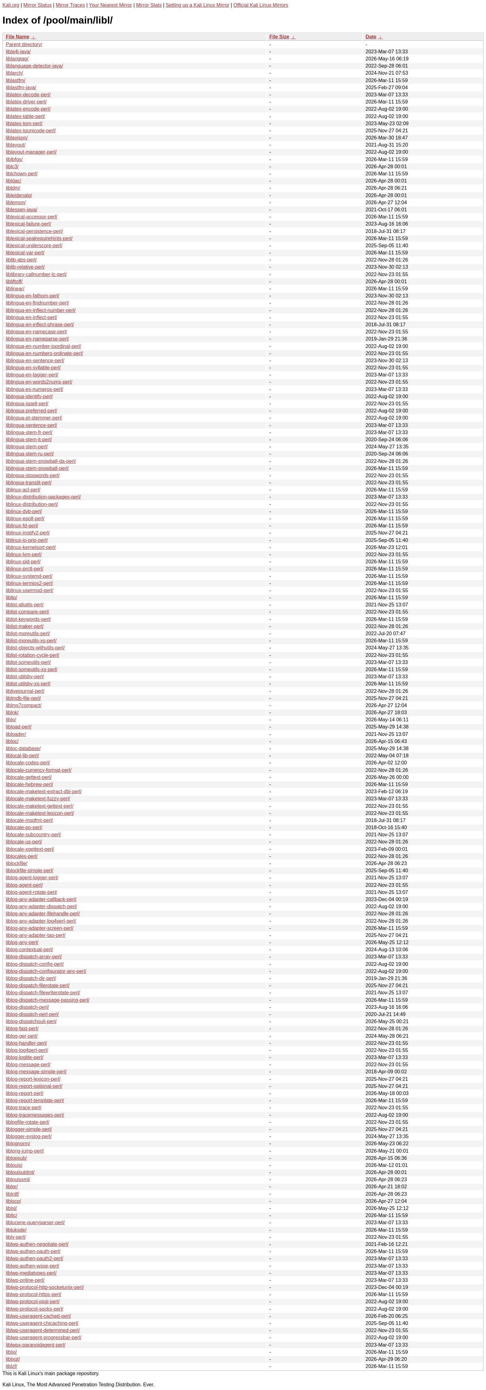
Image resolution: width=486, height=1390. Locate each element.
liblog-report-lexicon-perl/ (33, 1079)
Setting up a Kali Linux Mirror (197, 5)
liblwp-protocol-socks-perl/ (34, 1309)
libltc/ (11, 1215)
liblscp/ (13, 1201)
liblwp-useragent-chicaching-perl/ (42, 1323)
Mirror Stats (149, 5)
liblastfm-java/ (21, 87)
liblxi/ (11, 1352)
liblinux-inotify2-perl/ (28, 532)
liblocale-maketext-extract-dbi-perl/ (44, 791)
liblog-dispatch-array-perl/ (34, 956)
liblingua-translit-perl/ (29, 482)
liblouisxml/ (18, 1179)
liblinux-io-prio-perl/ (27, 540)
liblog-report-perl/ (24, 1093)
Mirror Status (37, 5)
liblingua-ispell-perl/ (27, 403)
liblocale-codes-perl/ (28, 762)
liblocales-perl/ (22, 856)
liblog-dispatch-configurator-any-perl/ (46, 971)
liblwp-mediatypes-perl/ (31, 1273)
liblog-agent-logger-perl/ (32, 877)
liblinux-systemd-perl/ (29, 576)
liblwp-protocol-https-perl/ (33, 1294)
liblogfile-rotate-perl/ (28, 1122)
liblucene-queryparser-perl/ (35, 1222)
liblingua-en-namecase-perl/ (36, 331)
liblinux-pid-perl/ (23, 561)
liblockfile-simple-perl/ (29, 870)
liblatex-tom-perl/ (24, 123)
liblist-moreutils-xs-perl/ (31, 640)
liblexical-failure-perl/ (28, 224)
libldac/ (13, 180)
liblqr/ (12, 1186)
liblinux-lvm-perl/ (24, 554)
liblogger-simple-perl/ (29, 1129)
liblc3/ (12, 166)
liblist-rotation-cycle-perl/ (33, 655)
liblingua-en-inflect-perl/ (31, 317)
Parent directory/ (24, 44)
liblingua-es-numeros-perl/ (34, 389)
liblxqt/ (13, 1359)
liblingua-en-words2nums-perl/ (39, 382)
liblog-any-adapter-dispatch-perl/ (41, 906)
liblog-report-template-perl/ (35, 1100)
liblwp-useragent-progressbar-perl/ (44, 1337)
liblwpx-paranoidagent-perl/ (35, 1345)
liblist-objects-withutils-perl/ (35, 647)
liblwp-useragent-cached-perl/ (38, 1316)
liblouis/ (14, 1165)
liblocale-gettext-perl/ (29, 777)
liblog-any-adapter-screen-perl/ (39, 928)
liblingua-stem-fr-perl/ (29, 432)
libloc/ (12, 741)
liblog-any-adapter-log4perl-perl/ (41, 921)
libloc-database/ (23, 748)
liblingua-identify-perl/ (29, 396)
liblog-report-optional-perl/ (34, 1086)
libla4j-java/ (18, 51)
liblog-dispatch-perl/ (27, 1007)
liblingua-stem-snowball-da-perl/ (41, 461)
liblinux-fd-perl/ (22, 525)
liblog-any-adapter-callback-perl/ (41, 899)
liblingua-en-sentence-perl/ (35, 360)
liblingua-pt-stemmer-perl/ (34, 417)
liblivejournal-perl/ (25, 691)
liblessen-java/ (21, 209)
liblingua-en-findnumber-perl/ (37, 303)
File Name (17, 36)
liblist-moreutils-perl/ (28, 633)
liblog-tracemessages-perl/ (35, 1115)
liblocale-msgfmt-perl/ (29, 820)
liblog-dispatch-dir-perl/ (31, 978)
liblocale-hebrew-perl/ (29, 784)
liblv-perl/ (16, 1237)
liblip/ (11, 597)
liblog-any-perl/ (22, 942)
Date (370, 36)
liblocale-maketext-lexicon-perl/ (40, 813)
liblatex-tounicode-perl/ (31, 130)
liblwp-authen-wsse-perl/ (33, 1266)
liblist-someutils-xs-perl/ (31, 669)
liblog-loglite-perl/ (24, 1057)
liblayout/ (15, 144)
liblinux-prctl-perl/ (24, 568)
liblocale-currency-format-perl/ (39, 770)
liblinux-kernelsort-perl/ (31, 547)
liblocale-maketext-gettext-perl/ (39, 806)
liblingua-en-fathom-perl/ (33, 295)
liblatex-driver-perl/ (26, 101)
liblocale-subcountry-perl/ (33, 834)
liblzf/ (11, 1366)
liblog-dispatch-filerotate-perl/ (37, 985)
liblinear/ (15, 288)
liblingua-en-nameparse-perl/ (37, 338)
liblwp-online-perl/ (25, 1280)
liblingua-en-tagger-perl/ (32, 374)
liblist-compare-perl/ (27, 611)
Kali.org (10, 5)
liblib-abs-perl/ (21, 259)
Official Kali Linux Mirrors (260, 5)
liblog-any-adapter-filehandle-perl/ (43, 913)
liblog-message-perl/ (28, 1064)
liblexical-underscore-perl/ (34, 245)
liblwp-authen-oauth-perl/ (33, 1251)
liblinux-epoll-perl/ (25, 518)
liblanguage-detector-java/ (34, 65)
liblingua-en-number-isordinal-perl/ (43, 346)
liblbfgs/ (14, 159)
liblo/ (11, 719)
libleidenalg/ (19, 195)
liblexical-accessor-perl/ (31, 216)
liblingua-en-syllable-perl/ (33, 367)
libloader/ (16, 734)
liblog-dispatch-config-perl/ (35, 964)
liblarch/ (14, 73)
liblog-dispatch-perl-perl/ (32, 1014)
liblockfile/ (16, 863)
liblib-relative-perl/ (25, 267)
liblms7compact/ (24, 705)
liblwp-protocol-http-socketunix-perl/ (45, 1287)
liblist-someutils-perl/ (28, 662)
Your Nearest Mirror (110, 5)
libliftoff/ (14, 281)
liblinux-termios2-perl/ (29, 583)
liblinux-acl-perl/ (23, 489)
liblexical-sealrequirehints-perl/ (39, 238)
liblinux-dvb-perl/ (24, 511)
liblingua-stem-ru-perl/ (30, 453)
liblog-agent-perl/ (24, 885)
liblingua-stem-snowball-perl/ (37, 468)
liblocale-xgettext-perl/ (30, 849)
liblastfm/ (15, 80)
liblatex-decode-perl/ (28, 94)
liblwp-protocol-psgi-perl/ (33, 1301)
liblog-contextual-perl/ (29, 949)
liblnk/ (12, 712)
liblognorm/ (18, 1143)
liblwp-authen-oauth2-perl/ (34, 1258)
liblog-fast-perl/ (22, 1028)
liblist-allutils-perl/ (25, 604)
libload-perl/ (19, 726)
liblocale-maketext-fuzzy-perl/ (38, 798)
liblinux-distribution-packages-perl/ (43, 496)
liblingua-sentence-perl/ (31, 425)
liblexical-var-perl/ (25, 252)
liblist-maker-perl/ (25, 626)
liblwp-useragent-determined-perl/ (43, 1330)
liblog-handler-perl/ (26, 1043)
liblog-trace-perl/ (24, 1107)
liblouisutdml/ (20, 1172)
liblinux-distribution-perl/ (32, 504)
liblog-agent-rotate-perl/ (31, 892)
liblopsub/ (16, 1158)
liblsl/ (11, 1208)
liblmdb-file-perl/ (23, 698)
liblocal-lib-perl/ (22, 755)
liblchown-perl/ (22, 173)
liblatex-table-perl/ (25, 116)
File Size (279, 36)
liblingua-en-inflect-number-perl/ (41, 310)
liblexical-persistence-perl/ (34, 231)
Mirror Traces (70, 5)
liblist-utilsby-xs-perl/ (28, 683)
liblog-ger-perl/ (22, 1036)
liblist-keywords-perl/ (28, 619)
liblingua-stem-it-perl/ (29, 439)
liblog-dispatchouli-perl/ (31, 1021)
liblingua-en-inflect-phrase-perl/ (40, 324)
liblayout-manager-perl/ (31, 152)
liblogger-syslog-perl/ (29, 1136)
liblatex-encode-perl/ (28, 109)
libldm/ (13, 188)
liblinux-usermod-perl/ (29, 590)
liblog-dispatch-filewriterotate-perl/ (43, 992)
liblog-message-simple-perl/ (36, 1071)
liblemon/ (16, 202)
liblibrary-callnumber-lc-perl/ (36, 274)
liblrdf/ (12, 1194)
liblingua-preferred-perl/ (31, 410)
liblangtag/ (17, 58)
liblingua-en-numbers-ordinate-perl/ (44, 353)
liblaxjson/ (17, 137)
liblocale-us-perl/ (24, 841)
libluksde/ (16, 1230)
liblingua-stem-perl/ (27, 446)
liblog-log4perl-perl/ (27, 1050)
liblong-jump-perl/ (25, 1151)
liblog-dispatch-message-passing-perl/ (47, 1000)
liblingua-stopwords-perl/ (33, 475)
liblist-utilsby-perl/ (25, 676)
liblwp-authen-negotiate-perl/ (37, 1244)
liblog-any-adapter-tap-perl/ (35, 935)
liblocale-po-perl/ (24, 827)
